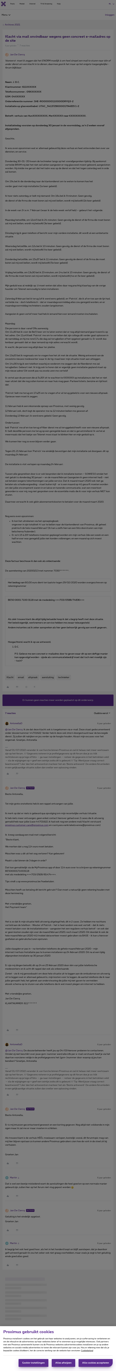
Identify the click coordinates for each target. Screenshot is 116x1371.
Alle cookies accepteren (95, 1363)
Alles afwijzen (63, 1363)
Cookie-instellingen (33, 1363)
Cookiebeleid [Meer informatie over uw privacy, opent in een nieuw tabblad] (87, 1351)
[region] (58, 1348)
